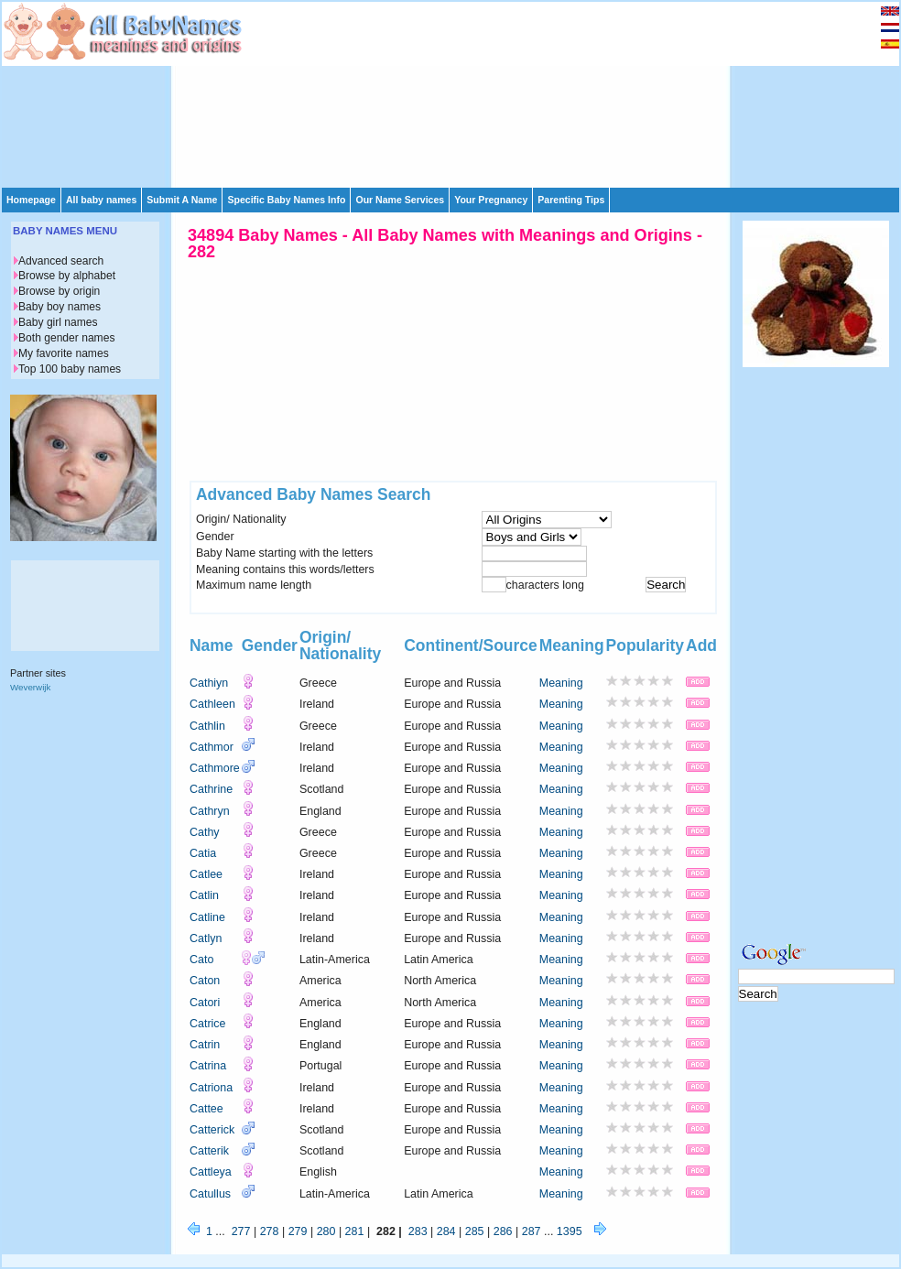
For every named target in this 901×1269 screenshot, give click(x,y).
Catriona (211, 1087)
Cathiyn (209, 683)
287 (531, 1231)
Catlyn (206, 938)
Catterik (209, 1150)
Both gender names (66, 337)
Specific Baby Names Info (286, 199)
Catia (203, 853)
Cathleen (212, 704)
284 (446, 1231)
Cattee (206, 1108)
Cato (201, 959)
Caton (205, 980)
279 (298, 1231)
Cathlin (207, 726)
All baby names (101, 199)
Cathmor (211, 747)
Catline (207, 917)
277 (241, 1231)
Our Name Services (399, 199)
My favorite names (63, 353)
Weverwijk (30, 687)
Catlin (204, 895)
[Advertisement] (342, 93)
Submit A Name (182, 199)
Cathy (205, 832)
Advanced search (60, 261)
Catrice (208, 1023)
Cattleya (211, 1172)
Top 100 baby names (69, 369)
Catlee (206, 874)
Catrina (208, 1065)
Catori (205, 1002)
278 (269, 1231)
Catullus (210, 1194)
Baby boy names (59, 306)
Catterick (212, 1129)
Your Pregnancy (490, 199)
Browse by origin (59, 291)
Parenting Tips (570, 199)
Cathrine (211, 789)
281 (354, 1231)
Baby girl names (58, 322)
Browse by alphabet (66, 275)
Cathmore (215, 768)
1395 (569, 1231)
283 (418, 1231)
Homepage (31, 199)
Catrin (205, 1044)
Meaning (561, 683)
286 (503, 1231)
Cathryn (210, 811)
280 (326, 1231)
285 (474, 1231)
